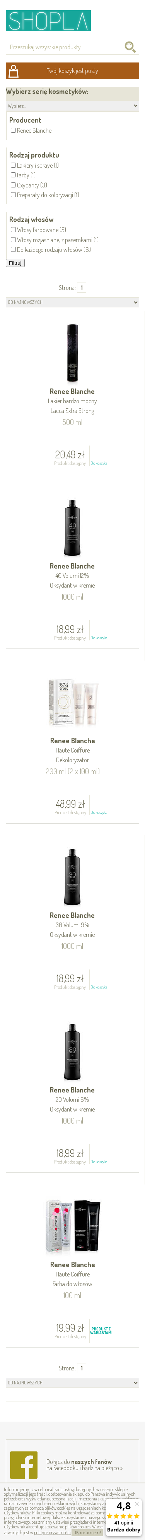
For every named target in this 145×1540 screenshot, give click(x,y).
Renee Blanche (72, 401)
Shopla (53, 20)
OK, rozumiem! (87, 1532)
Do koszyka (98, 463)
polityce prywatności (52, 1532)
